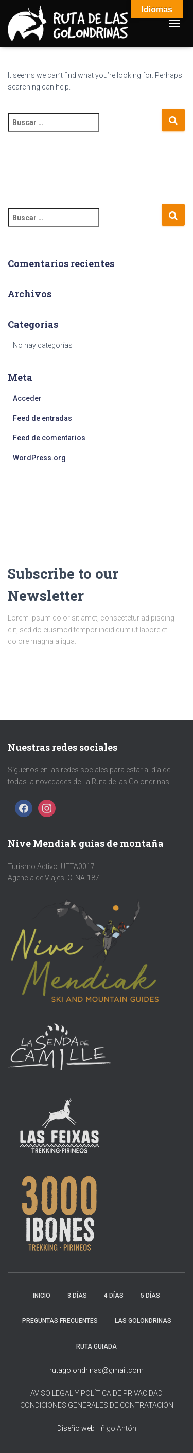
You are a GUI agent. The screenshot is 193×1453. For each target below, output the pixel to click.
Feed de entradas (42, 418)
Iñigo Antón (117, 1428)
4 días (114, 1295)
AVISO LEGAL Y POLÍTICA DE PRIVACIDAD (96, 1393)
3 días (77, 1295)
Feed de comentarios (49, 438)
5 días (150, 1295)
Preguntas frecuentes (60, 1320)
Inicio (41, 1295)
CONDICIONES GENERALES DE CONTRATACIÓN (96, 1405)
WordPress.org (39, 458)
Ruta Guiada (96, 1346)
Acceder (27, 398)
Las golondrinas (143, 1320)
